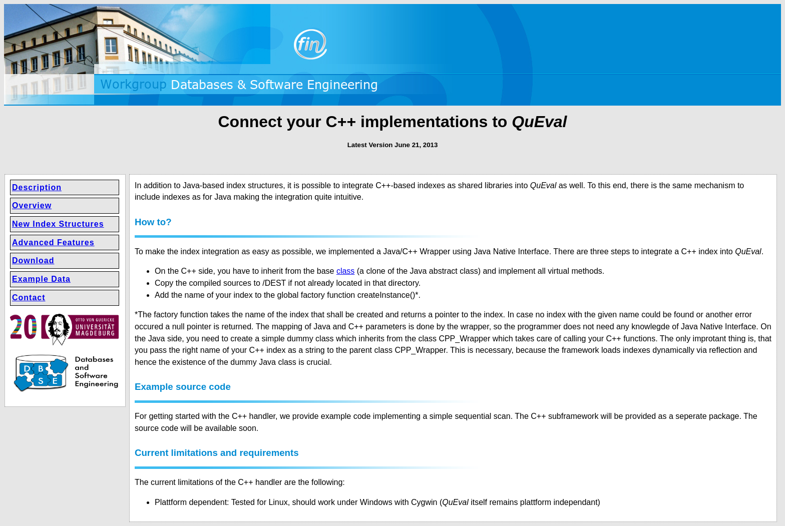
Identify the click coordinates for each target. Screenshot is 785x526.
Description (37, 187)
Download (33, 260)
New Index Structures (58, 224)
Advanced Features (53, 242)
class (345, 271)
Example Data (41, 279)
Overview (32, 205)
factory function (328, 295)
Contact (29, 297)
